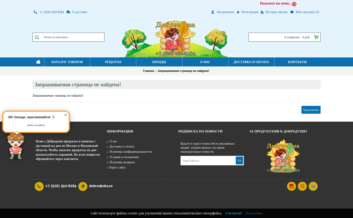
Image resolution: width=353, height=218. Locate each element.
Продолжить (311, 109)
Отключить (254, 213)
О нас (112, 141)
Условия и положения (123, 157)
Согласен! (234, 213)
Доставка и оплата (120, 147)
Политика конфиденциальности (129, 152)
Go (239, 160)
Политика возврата (121, 162)
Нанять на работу (36, 125)
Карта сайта (116, 168)
